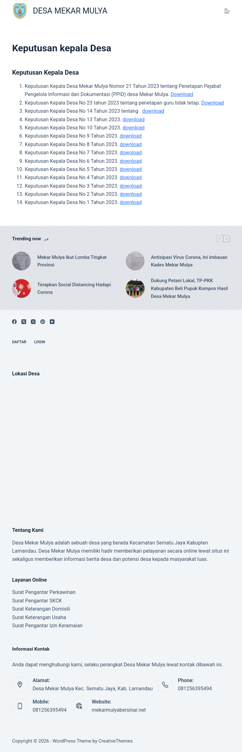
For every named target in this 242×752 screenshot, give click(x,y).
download (153, 111)
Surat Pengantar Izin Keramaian (47, 626)
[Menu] (227, 11)
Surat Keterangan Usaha (39, 617)
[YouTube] (52, 321)
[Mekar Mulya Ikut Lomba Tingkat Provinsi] (21, 261)
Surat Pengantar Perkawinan (44, 592)
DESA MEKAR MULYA (70, 10)
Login (39, 342)
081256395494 (195, 689)
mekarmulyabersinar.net (119, 710)
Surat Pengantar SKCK (37, 601)
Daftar (19, 342)
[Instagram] (33, 321)
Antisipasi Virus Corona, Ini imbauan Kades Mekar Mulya (189, 261)
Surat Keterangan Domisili (41, 609)
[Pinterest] (42, 321)
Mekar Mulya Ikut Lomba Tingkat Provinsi (72, 261)
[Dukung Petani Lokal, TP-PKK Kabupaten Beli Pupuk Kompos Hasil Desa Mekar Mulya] (135, 288)
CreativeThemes (116, 741)
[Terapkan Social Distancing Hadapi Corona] (21, 288)
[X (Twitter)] (23, 321)
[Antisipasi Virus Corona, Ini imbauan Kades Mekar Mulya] (135, 261)
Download (182, 94)
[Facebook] (14, 321)
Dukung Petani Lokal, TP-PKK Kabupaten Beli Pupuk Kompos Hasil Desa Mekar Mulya (189, 288)
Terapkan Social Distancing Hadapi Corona (74, 288)
